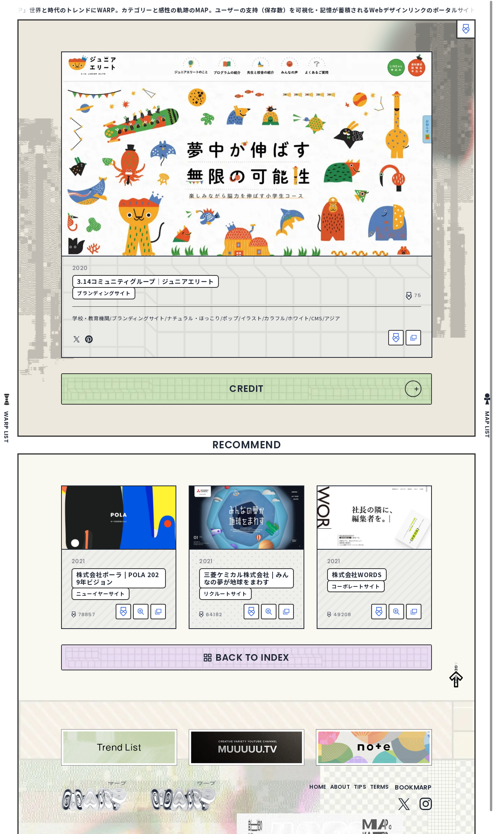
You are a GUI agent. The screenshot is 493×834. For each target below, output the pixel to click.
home (296, 792)
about (324, 792)
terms (376, 792)
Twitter (76, 339)
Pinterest (89, 339)
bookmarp (413, 792)
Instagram (426, 808)
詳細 (140, 611)
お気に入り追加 (396, 338)
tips (350, 792)
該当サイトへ (413, 337)
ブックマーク (462, 32)
